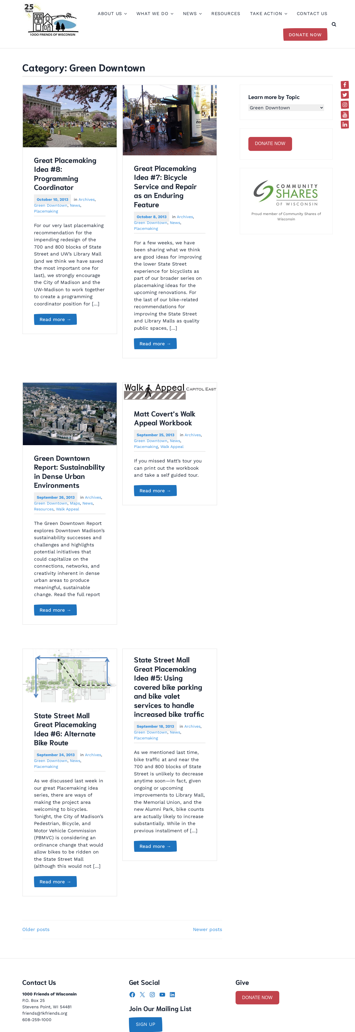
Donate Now (305, 34)
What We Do (154, 13)
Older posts (36, 929)
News (192, 13)
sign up (145, 1024)
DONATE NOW (270, 143)
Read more (58, 319)
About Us (112, 13)
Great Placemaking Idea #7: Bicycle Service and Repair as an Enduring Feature (165, 186)
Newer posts (207, 929)
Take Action (268, 13)
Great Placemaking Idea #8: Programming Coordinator (65, 173)
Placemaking (46, 211)
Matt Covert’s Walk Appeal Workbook (164, 417)
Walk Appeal (67, 509)
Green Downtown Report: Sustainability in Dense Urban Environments (69, 471)
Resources (225, 13)
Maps (75, 503)
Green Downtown (50, 205)
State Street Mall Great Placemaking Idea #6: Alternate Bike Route (65, 728)
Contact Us (312, 13)
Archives (87, 199)
